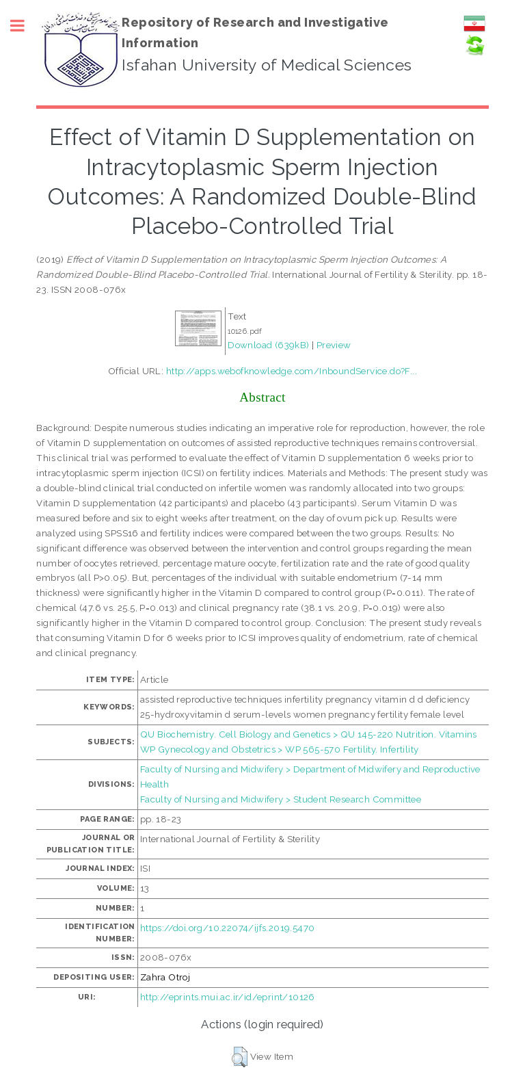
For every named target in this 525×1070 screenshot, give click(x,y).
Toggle (24, 25)
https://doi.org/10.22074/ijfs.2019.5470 (227, 927)
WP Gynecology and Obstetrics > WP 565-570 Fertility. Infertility (279, 749)
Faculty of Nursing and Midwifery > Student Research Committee (280, 799)
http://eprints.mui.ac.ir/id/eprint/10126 (227, 996)
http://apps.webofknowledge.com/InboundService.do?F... (291, 370)
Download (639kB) (268, 344)
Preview (334, 344)
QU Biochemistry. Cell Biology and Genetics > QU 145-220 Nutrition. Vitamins (308, 734)
